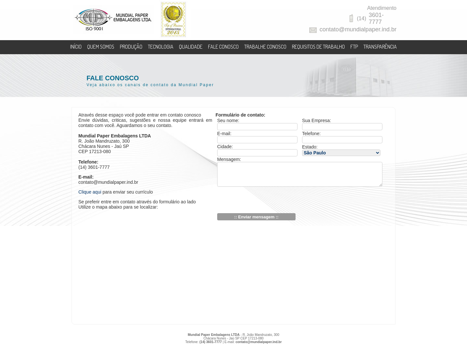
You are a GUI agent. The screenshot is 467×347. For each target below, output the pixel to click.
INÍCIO (76, 46)
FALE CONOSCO (223, 46)
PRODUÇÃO (131, 46)
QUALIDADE (190, 46)
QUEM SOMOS (100, 46)
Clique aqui (89, 192)
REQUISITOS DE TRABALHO (318, 46)
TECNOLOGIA (160, 46)
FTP (354, 46)
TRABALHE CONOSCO (265, 46)
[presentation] (266, 200)
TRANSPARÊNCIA (380, 46)
